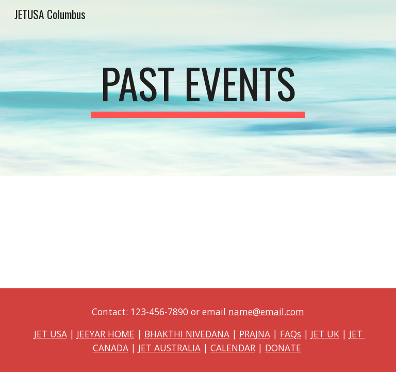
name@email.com (266, 311)
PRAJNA (254, 334)
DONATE (283, 348)
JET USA (50, 334)
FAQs (290, 334)
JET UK (325, 334)
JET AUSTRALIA (169, 348)
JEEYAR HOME (106, 334)
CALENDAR (232, 348)
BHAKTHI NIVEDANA (186, 334)
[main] (198, 88)
